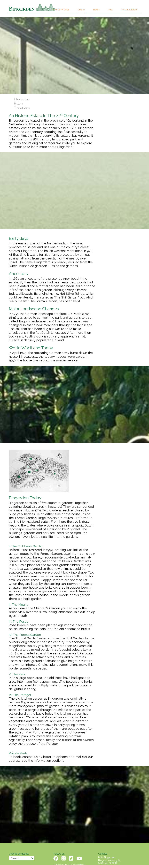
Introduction (21, 99)
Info (110, 9)
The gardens (22, 107)
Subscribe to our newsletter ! (69, 841)
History (18, 103)
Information (87, 737)
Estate (81, 9)
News (96, 9)
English (14, 834)
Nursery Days (61, 9)
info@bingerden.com (110, 844)
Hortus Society (129, 9)
